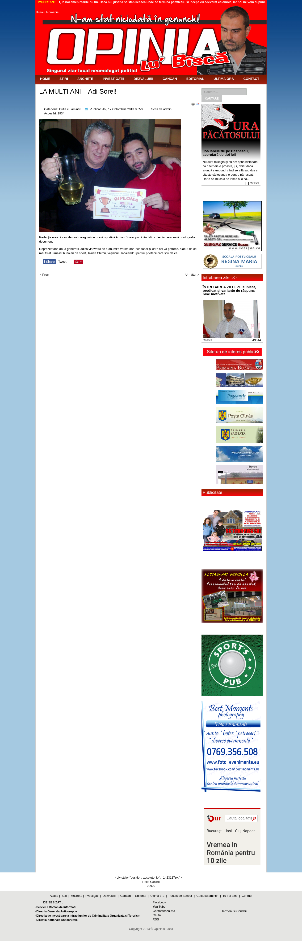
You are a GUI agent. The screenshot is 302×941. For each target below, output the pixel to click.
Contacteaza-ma (164, 911)
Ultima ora (224, 79)
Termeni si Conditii (234, 911)
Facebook (159, 902)
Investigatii (113, 79)
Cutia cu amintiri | (209, 895)
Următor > (192, 274)
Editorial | (142, 895)
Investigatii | (93, 895)
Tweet (62, 261)
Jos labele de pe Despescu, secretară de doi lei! (226, 153)
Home (45, 79)
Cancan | (126, 895)
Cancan (170, 79)
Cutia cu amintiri (70, 109)
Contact (251, 79)
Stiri (63, 79)
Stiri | (65, 895)
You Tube (159, 906)
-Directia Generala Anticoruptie (56, 911)
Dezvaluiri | (111, 895)
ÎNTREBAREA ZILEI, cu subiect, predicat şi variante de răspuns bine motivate (229, 290)
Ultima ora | (158, 895)
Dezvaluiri (143, 79)
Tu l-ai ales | (231, 895)
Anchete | (77, 895)
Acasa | (55, 895)
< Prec (44, 274)
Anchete (85, 79)
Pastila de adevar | (181, 895)
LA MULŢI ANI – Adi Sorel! (78, 91)
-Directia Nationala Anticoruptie (56, 920)
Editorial (195, 79)
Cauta (157, 915)
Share (49, 262)
